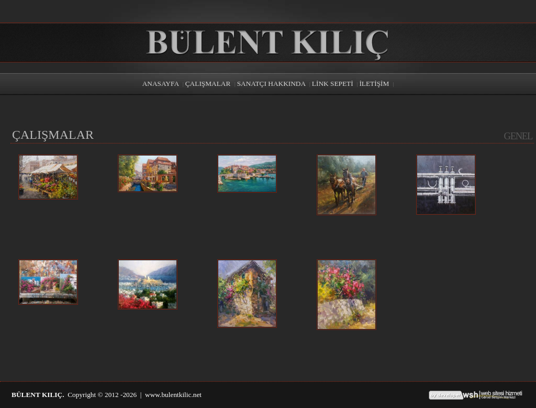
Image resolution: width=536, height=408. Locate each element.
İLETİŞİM (374, 83)
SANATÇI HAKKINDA (271, 83)
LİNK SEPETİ (332, 83)
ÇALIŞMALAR (208, 83)
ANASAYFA (160, 83)
